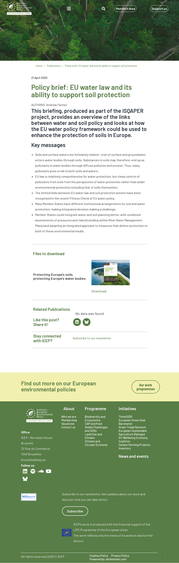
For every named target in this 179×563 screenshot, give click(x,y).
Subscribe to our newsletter (92, 338)
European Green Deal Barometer (132, 421)
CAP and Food (93, 423)
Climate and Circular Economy (96, 442)
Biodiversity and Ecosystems (95, 418)
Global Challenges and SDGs (96, 428)
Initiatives (127, 408)
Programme (95, 408)
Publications (54, 65)
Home (39, 65)
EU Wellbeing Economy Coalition (133, 439)
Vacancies (67, 423)
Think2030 (125, 416)
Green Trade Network (132, 427)
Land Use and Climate (93, 435)
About (68, 408)
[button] (69, 8)
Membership (69, 420)
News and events (134, 456)
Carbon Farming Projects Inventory (134, 446)
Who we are (68, 416)
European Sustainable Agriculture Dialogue (133, 432)
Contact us (68, 427)
